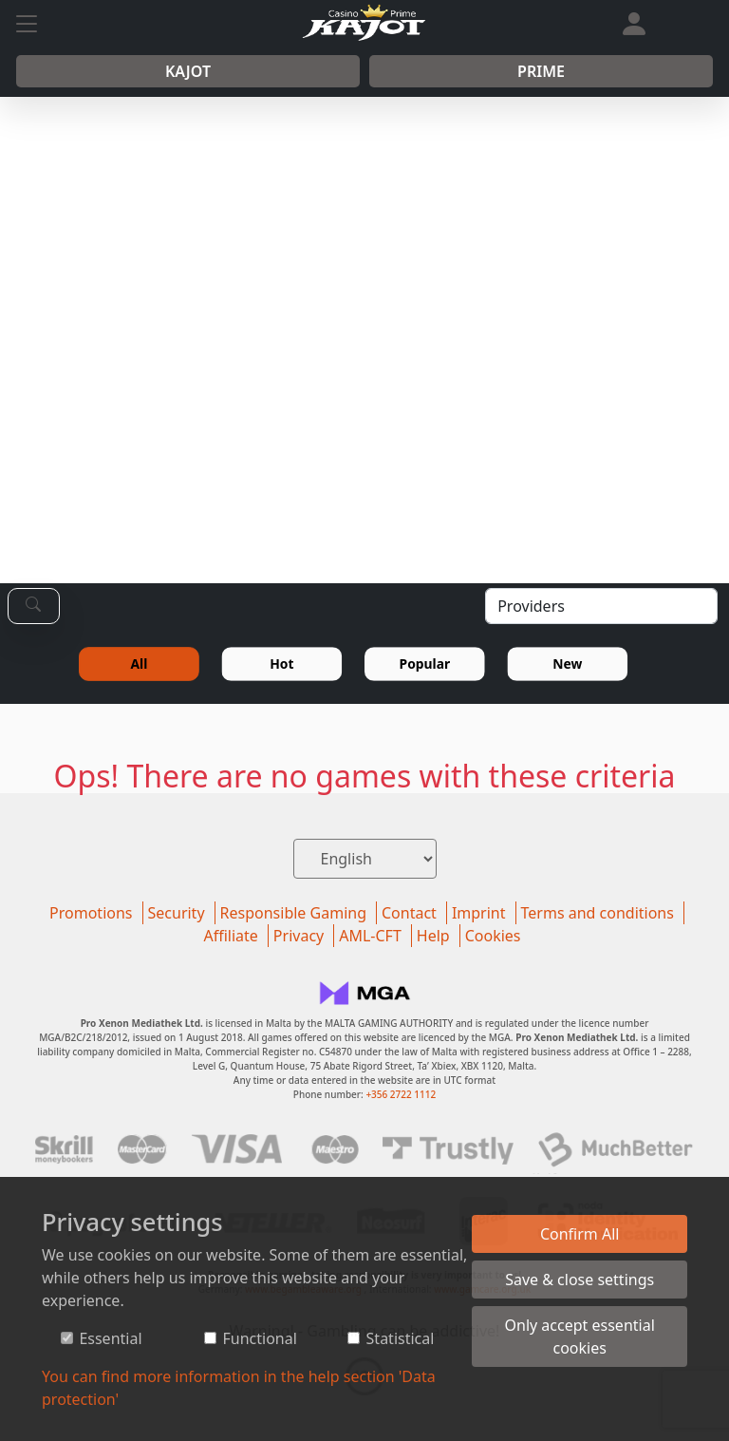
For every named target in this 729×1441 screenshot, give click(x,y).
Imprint (479, 912)
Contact (409, 912)
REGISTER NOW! (459, 420)
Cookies (493, 935)
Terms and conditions (597, 912)
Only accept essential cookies (580, 1336)
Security (176, 912)
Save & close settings (579, 1279)
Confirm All (580, 1233)
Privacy (298, 935)
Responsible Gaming (293, 912)
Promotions (90, 912)
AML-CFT (370, 935)
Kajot (188, 71)
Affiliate (230, 935)
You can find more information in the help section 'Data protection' (239, 1388)
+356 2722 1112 (400, 1094)
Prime (541, 71)
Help (433, 935)
